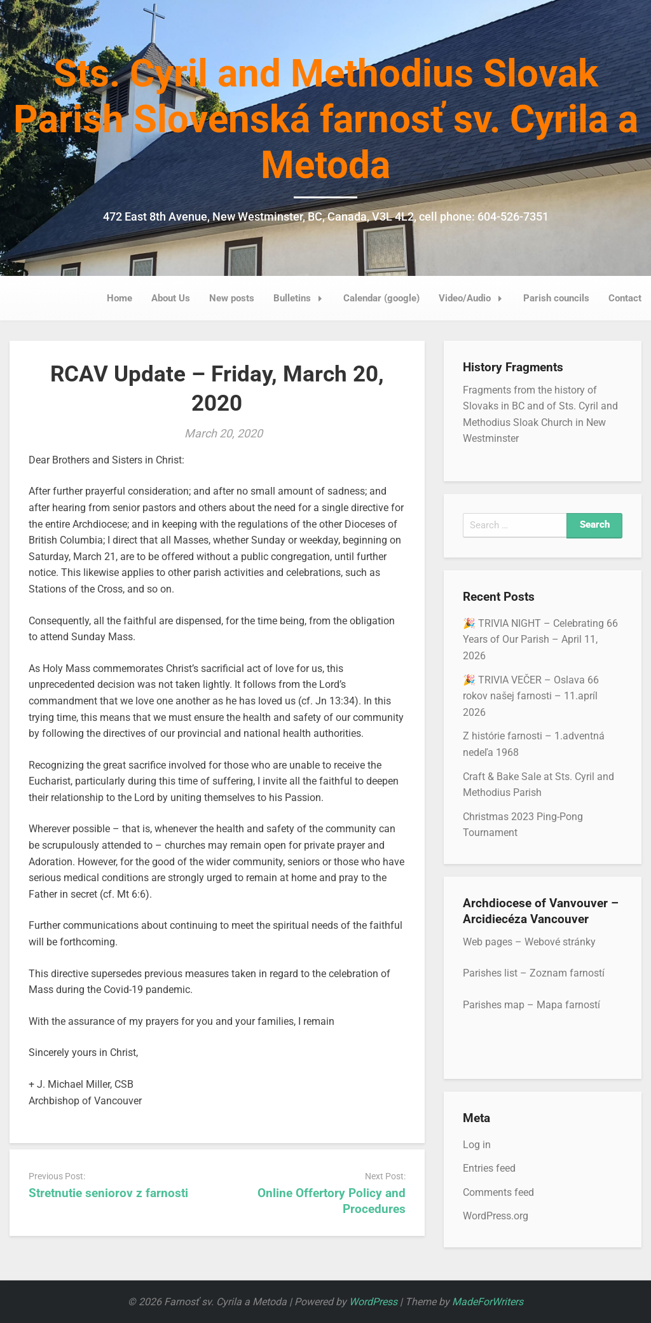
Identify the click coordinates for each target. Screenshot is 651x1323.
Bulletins (301, 298)
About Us (170, 298)
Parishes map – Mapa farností (531, 1005)
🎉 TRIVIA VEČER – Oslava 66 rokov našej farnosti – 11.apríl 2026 (531, 696)
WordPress (373, 1302)
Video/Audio (474, 298)
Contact (624, 298)
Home (119, 298)
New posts (231, 298)
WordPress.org (495, 1216)
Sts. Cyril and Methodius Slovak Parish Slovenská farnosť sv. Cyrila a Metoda (325, 119)
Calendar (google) (381, 298)
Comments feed (498, 1192)
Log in (477, 1145)
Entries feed (489, 1168)
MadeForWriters (487, 1302)
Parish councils (556, 298)
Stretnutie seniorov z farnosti (108, 1193)
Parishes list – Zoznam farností (534, 973)
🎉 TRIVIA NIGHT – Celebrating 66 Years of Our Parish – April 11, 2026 (540, 639)
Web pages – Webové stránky (529, 942)
